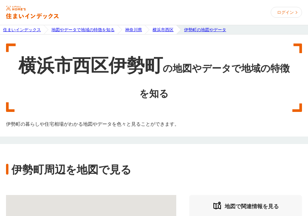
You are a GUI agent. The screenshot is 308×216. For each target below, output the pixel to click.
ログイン (285, 12)
